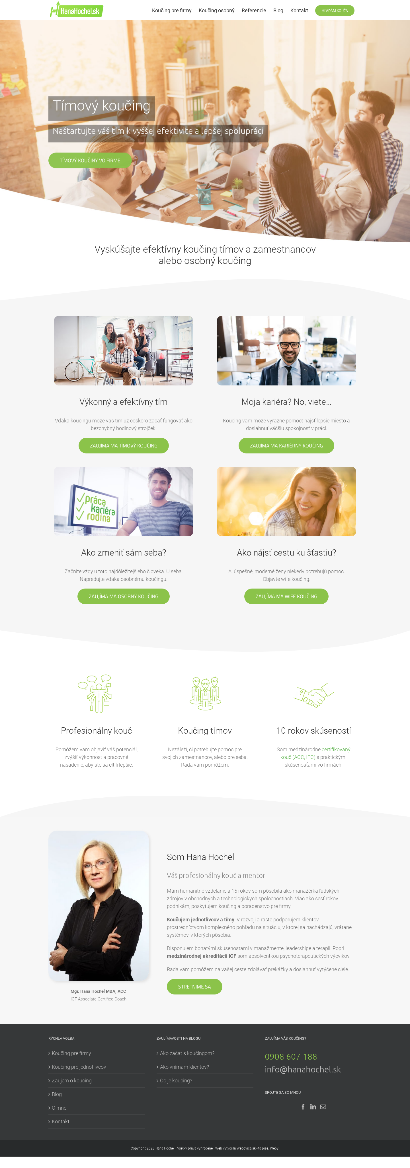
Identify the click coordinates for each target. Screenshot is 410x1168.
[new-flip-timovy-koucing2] (123, 319)
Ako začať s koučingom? (187, 1053)
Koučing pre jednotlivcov (79, 1067)
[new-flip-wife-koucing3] (123, 470)
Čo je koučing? (176, 1081)
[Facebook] (303, 1107)
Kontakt (60, 1121)
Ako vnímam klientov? (184, 1067)
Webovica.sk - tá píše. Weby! (258, 1148)
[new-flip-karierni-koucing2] (286, 319)
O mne (59, 1108)
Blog (57, 1094)
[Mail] (323, 1107)
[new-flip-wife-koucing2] (286, 471)
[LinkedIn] (313, 1107)
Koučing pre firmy (71, 1053)
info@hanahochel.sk (303, 1069)
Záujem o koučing (72, 1081)
